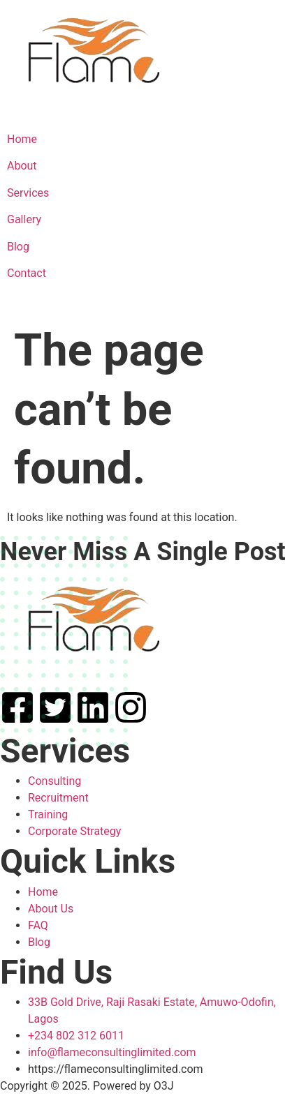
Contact (26, 273)
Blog (18, 246)
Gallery (24, 219)
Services (28, 193)
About (22, 165)
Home (22, 139)
